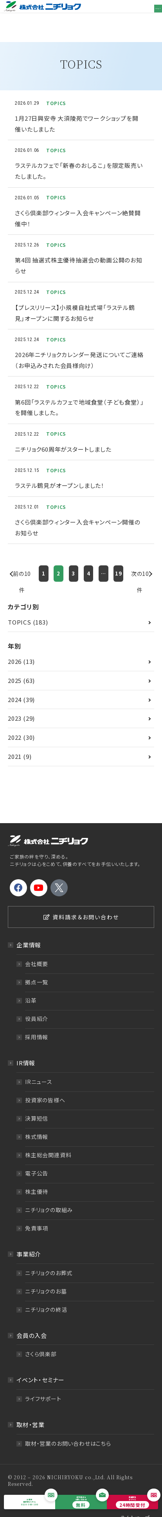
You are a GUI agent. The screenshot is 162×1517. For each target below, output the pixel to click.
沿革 (31, 982)
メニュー (150, 12)
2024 (15, 681)
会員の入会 (31, 1317)
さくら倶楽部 (41, 1335)
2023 (15, 700)
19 (118, 555)
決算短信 (36, 1099)
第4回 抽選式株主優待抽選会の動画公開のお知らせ (78, 247)
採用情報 (36, 1018)
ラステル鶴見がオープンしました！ (59, 467)
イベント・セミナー (40, 1361)
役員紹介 (36, 1000)
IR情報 (25, 1044)
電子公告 (36, 1154)
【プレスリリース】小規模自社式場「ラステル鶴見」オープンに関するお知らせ (75, 294)
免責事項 (36, 1209)
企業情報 (28, 926)
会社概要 (36, 945)
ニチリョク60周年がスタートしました (63, 431)
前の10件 (22, 557)
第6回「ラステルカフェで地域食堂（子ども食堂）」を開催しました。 (79, 388)
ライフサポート (43, 1380)
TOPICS (19, 603)
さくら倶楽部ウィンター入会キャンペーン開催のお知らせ (77, 509)
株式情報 (36, 1118)
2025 (15, 662)
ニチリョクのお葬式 (48, 1254)
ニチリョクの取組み (49, 1191)
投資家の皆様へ (45, 1081)
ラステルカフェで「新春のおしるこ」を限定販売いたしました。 (78, 152)
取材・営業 (30, 1406)
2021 (15, 738)
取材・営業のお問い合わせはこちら (68, 1425)
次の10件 (140, 557)
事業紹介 (28, 1235)
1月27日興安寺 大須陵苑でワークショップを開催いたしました (76, 105)
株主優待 (36, 1173)
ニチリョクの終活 (46, 1291)
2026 (15, 643)
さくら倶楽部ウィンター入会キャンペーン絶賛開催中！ (78, 199)
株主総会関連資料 (48, 1136)
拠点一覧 (36, 964)
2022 (15, 719)
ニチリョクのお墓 (46, 1272)
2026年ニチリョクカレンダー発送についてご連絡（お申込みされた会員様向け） (79, 341)
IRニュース (38, 1063)
